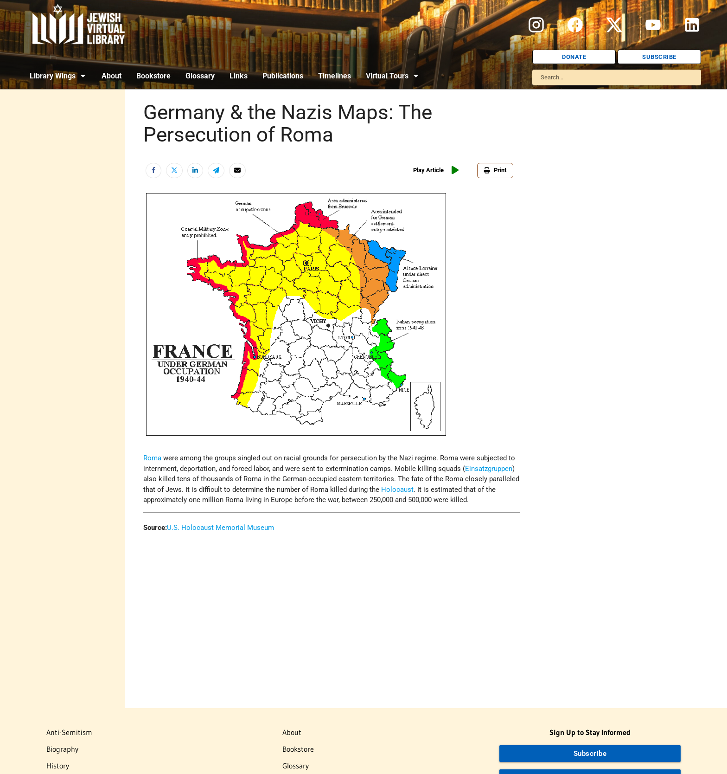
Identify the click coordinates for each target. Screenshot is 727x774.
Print (495, 170)
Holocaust (397, 489)
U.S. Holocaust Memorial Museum (220, 527)
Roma (152, 458)
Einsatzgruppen (488, 468)
